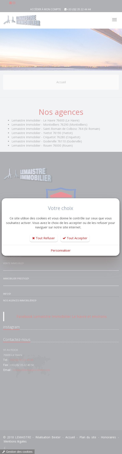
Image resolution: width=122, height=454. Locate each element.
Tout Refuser (43, 238)
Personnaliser (61, 250)
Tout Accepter (75, 238)
